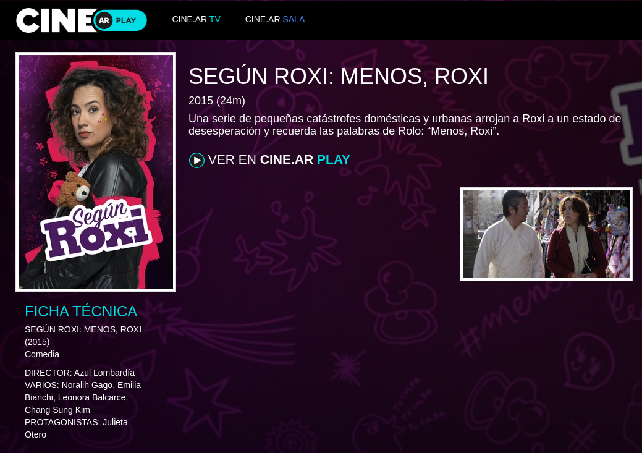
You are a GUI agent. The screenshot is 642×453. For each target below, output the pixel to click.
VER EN (269, 160)
